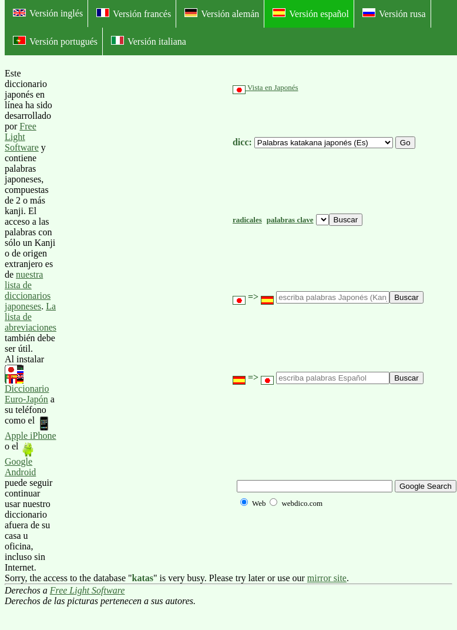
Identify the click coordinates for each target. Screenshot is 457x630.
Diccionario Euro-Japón (27, 385)
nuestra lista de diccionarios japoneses (28, 290)
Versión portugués (55, 41)
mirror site (327, 578)
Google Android (20, 459)
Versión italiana (148, 41)
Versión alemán (221, 13)
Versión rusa (394, 13)
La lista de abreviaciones (30, 316)
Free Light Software (22, 136)
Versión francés (133, 13)
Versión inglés (48, 13)
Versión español (311, 13)
